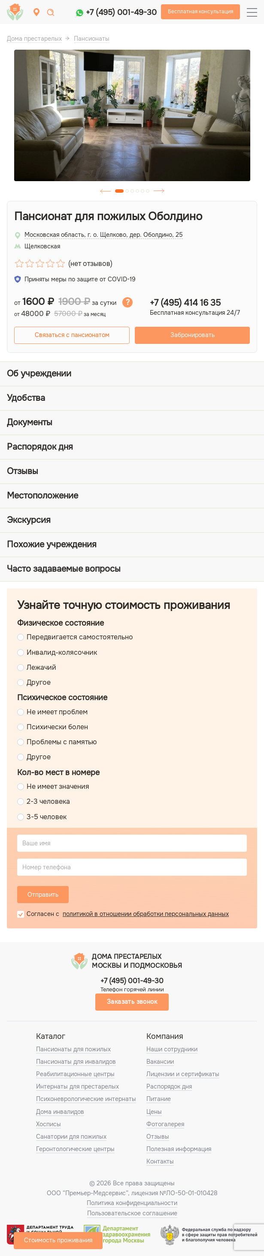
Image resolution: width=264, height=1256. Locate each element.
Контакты (160, 1161)
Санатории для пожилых (71, 1136)
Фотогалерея (165, 1124)
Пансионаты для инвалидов (76, 1061)
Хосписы (48, 1124)
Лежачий (41, 667)
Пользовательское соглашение (132, 1213)
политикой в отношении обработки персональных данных (146, 914)
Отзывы (157, 1136)
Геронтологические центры (75, 1149)
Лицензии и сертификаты (182, 1074)
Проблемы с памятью (62, 742)
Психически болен (57, 727)
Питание (158, 1099)
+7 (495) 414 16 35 (185, 303)
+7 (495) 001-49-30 (121, 12)
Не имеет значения (58, 786)
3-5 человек (47, 817)
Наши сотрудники (171, 1049)
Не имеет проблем (57, 712)
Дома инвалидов (60, 1112)
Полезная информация (178, 1149)
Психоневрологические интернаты (86, 1099)
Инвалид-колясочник (62, 652)
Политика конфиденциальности (132, 1203)
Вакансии (160, 1061)
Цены (154, 1112)
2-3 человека (48, 801)
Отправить (42, 894)
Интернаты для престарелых (77, 1086)
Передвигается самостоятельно (80, 637)
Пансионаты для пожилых (73, 1049)
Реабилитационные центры (75, 1074)
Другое (39, 682)
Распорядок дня (169, 1086)
